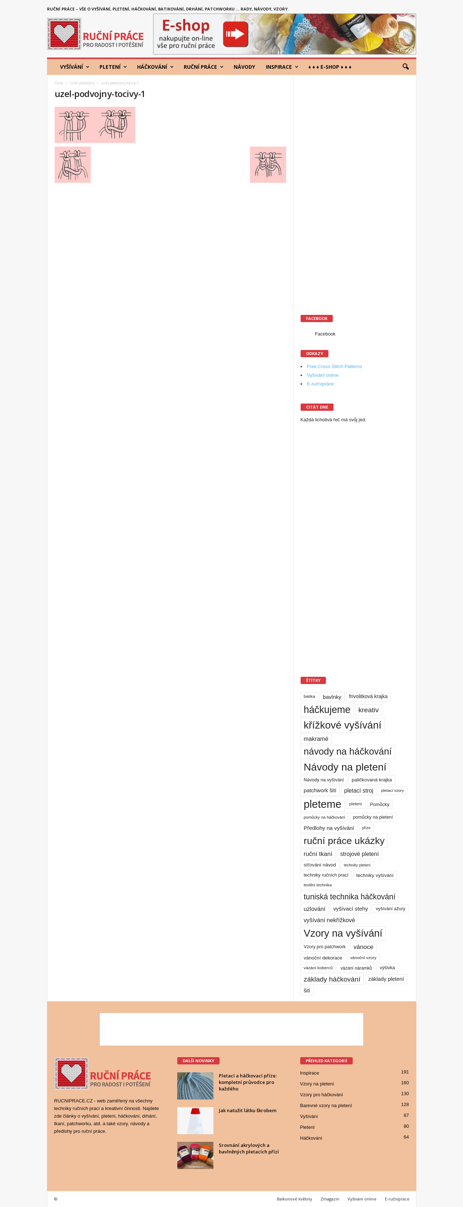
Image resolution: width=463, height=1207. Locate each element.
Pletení (113, 67)
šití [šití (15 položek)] (307, 990)
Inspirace (282, 67)
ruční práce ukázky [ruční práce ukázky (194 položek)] (344, 840)
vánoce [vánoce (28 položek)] (363, 947)
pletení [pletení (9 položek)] (355, 803)
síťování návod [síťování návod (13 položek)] (320, 865)
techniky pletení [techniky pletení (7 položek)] (357, 865)
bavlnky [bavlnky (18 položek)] (332, 697)
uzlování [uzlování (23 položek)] (315, 909)
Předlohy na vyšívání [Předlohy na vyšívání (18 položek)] (329, 828)
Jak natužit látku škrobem (247, 1110)
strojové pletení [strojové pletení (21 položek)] (359, 854)
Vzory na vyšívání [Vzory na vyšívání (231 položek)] (343, 933)
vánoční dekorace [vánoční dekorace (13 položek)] (323, 958)
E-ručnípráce (320, 384)
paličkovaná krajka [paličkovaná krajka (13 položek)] (372, 779)
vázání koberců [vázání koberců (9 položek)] (318, 967)
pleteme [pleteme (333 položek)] (322, 804)
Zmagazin (329, 1199)
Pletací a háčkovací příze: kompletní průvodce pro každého (248, 1082)
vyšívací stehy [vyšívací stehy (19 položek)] (350, 909)
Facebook (325, 334)
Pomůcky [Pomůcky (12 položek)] (380, 804)
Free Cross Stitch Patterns (334, 366)
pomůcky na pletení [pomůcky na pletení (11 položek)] (373, 817)
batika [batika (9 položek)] (309, 696)
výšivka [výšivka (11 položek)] (387, 967)
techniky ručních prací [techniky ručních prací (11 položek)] (326, 875)
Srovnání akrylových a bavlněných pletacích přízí (249, 1148)
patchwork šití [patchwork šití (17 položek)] (320, 790)
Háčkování (155, 67)
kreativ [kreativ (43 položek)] (368, 710)
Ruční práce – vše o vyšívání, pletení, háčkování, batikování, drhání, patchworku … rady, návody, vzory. (168, 9)
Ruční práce (204, 67)
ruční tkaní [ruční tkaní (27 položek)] (318, 854)
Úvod (59, 82)
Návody (244, 66)
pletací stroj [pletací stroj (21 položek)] (358, 791)
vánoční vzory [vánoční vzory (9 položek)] (363, 957)
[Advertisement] (355, 190)
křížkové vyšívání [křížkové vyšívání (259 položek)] (343, 725)
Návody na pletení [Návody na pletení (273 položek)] (345, 767)
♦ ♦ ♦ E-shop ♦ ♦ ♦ (330, 66)
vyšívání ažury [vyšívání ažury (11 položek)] (390, 908)
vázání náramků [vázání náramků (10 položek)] (356, 968)
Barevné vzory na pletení (326, 1105)
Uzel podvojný (82, 82)
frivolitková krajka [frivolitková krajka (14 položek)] (368, 696)
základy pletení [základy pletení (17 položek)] (386, 979)
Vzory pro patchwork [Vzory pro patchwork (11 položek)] (325, 946)
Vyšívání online (323, 375)
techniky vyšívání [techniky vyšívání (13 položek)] (375, 875)
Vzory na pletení (317, 1083)
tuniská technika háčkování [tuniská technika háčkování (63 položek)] (350, 896)
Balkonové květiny (294, 1199)
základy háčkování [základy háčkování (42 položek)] (332, 979)
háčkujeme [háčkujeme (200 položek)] (327, 709)
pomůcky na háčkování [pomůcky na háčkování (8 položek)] (324, 817)
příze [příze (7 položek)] (366, 828)
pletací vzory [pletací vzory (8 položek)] (392, 790)
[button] (405, 67)
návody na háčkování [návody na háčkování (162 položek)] (348, 751)
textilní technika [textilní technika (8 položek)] (318, 885)
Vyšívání (74, 67)
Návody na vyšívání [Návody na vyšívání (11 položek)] (324, 779)
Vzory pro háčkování (321, 1094)
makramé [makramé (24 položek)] (316, 738)
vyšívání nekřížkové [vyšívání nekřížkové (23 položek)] (329, 920)
